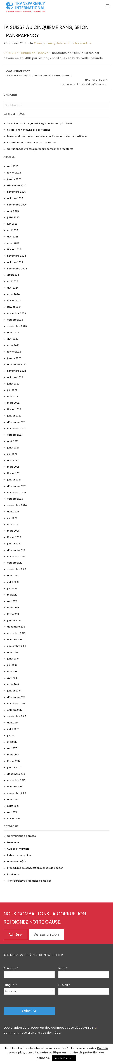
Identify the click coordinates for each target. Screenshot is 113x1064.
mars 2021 (13, 466)
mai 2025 (12, 230)
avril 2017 (12, 748)
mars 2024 (13, 294)
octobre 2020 (15, 498)
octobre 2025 (15, 198)
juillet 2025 (13, 217)
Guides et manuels (18, 848)
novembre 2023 (16, 313)
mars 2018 (13, 684)
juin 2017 (12, 735)
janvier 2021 (14, 479)
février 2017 (13, 761)
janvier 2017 (13, 767)
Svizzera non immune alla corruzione (28, 130)
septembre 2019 (16, 569)
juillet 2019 (13, 582)
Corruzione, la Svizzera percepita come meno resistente (40, 149)
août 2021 (12, 441)
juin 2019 (12, 588)
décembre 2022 (16, 364)
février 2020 (14, 537)
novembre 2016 (16, 780)
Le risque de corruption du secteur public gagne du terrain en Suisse (47, 136)
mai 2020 (12, 524)
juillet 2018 (13, 658)
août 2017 (12, 722)
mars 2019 (13, 607)
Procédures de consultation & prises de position (35, 868)
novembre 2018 (16, 633)
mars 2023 (13, 345)
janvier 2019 (14, 620)
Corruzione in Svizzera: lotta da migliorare (31, 142)
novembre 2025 (16, 192)
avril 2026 (12, 166)
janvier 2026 (14, 179)
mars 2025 (13, 243)
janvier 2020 (14, 543)
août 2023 (13, 332)
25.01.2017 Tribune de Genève (26, 53)
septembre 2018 (16, 646)
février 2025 (14, 249)
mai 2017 (12, 742)
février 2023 (14, 351)
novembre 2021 (16, 428)
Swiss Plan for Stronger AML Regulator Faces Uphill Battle (39, 123)
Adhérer (15, 934)
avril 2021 (12, 460)
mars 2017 (13, 754)
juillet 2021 (13, 447)
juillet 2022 (13, 383)
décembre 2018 (16, 626)
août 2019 (12, 575)
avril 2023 (12, 339)
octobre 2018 (14, 639)
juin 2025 (12, 223)
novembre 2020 (16, 492)
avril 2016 (12, 812)
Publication (13, 874)
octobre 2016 (14, 786)
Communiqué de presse (21, 836)
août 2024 (13, 275)
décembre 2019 (16, 550)
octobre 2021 (14, 434)
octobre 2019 (14, 562)
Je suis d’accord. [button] (64, 1058)
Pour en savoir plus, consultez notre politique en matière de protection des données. (58, 1053)
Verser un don (46, 934)
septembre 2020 (17, 505)
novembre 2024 (16, 255)
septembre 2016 (16, 793)
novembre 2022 (16, 371)
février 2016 (13, 818)
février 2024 (14, 300)
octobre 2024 (15, 262)
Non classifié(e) (16, 861)
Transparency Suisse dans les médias (62, 43)
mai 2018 (12, 671)
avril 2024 (12, 287)
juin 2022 (12, 390)
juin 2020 (12, 518)
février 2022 (14, 409)
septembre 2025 (17, 204)
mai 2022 (12, 396)
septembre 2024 (17, 268)
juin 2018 (12, 665)
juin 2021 (12, 454)
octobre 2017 (14, 710)
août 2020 (13, 511)
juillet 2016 (13, 806)
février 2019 (13, 614)
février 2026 (14, 172)
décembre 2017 (16, 697)
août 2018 (12, 652)
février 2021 (13, 473)
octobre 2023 (15, 319)
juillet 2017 (12, 729)
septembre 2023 (17, 326)
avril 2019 (12, 601)
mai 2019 (12, 594)
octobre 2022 (15, 377)
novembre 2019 (16, 556)
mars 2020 (13, 530)
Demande (13, 842)
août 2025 (13, 211)
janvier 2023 (14, 358)
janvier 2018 (14, 690)
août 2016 (12, 799)
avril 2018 (12, 678)
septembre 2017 (16, 716)
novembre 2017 (16, 703)
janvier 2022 (14, 415)
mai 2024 (12, 281)
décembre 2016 (16, 774)
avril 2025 (12, 236)
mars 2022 (13, 403)
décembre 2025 (16, 185)
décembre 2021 (16, 422)
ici (95, 1028)
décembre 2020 (16, 486)
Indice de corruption (19, 855)
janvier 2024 (14, 307)
